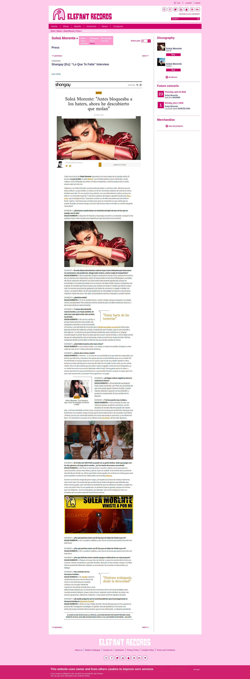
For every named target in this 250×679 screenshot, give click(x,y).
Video (83, 41)
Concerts (91, 26)
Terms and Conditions (166, 650)
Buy (173, 54)
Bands (77, 26)
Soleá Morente (69, 31)
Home (54, 26)
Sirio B (168, 51)
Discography (106, 38)
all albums (173, 77)
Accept (196, 669)
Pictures (84, 43)
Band (83, 38)
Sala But (172, 96)
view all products (176, 126)
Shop (66, 26)
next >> (145, 56)
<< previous (57, 56)
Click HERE (56, 74)
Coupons (118, 26)
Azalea (169, 66)
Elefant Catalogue (92, 650)
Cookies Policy (147, 650)
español (189, 3)
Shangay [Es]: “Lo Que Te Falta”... (95, 31)
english (197, 3)
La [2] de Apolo (177, 107)
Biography (94, 38)
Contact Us (107, 650)
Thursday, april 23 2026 (175, 92)
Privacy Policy (133, 650)
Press (78, 31)
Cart (178, 3)
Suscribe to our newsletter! (189, 14)
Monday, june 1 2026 (174, 103)
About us (78, 650)
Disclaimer (119, 650)
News (105, 26)
